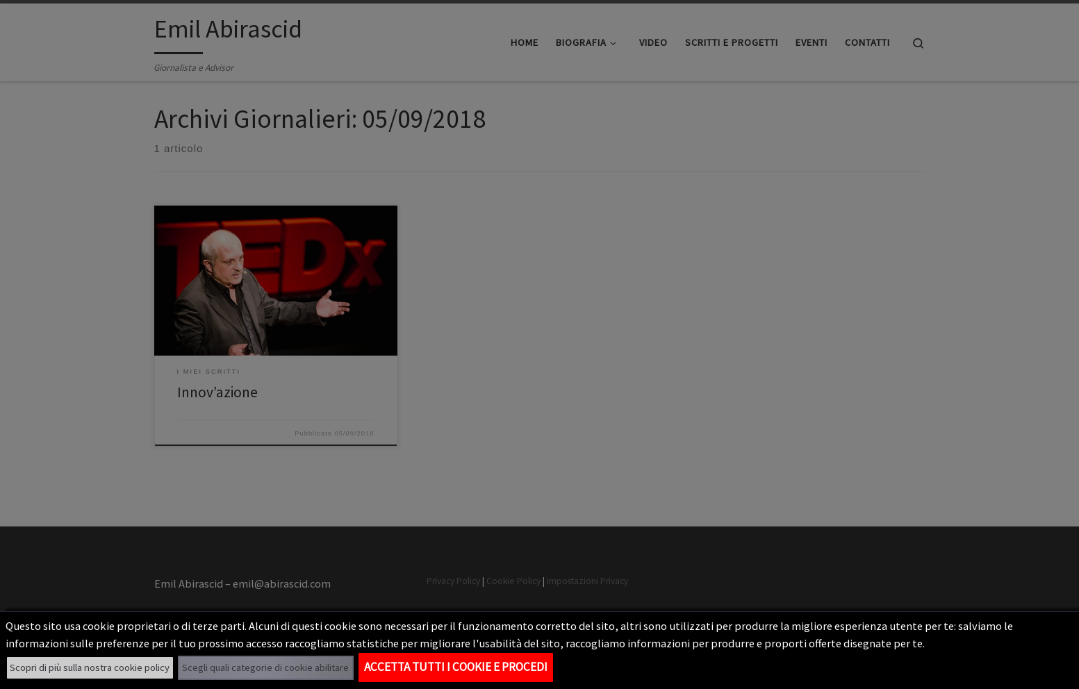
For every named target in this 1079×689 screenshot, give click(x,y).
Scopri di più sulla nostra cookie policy (90, 667)
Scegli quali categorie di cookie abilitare (265, 667)
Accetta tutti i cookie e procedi (455, 666)
